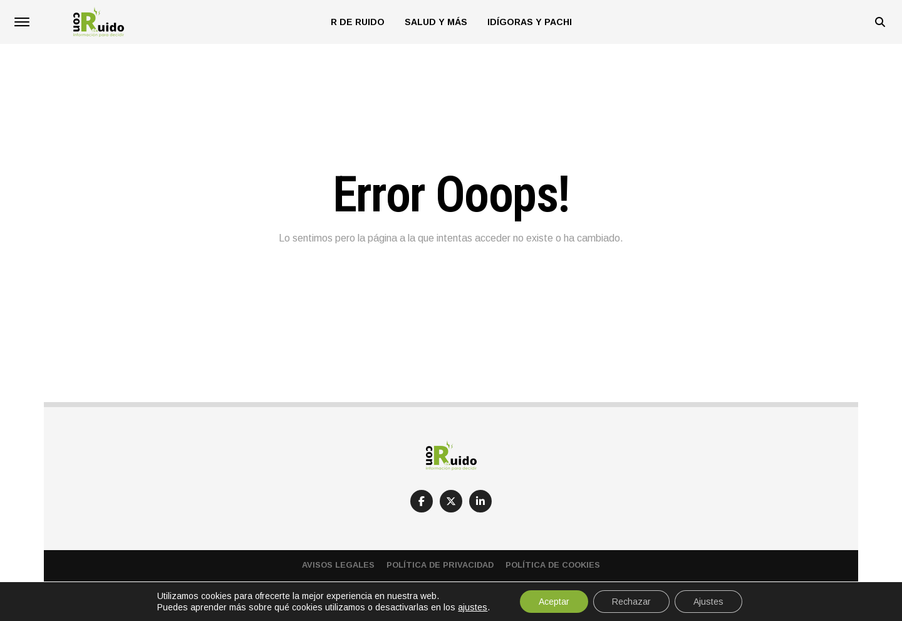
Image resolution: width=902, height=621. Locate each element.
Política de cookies (552, 565)
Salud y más (436, 22)
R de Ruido (358, 22)
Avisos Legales (338, 565)
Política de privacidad (440, 565)
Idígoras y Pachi (529, 22)
